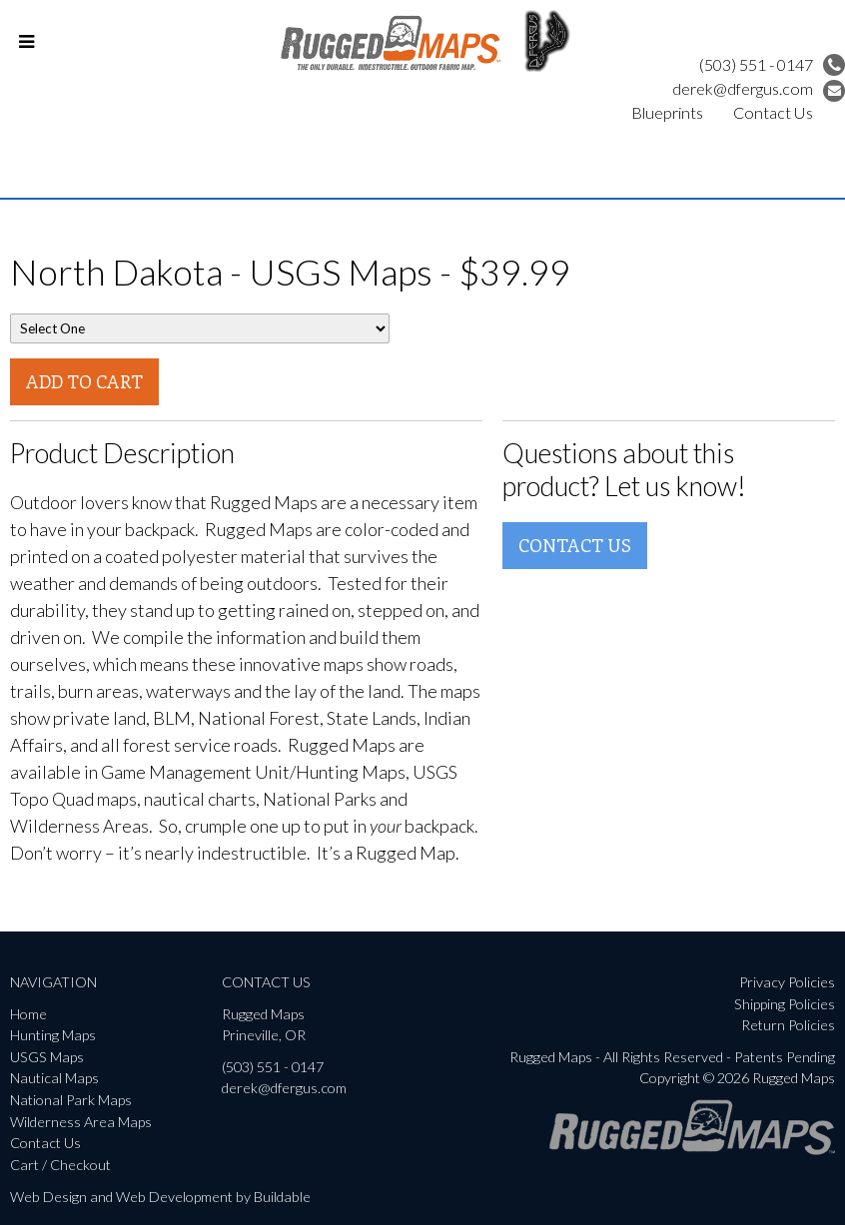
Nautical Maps (54, 1077)
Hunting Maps (53, 1034)
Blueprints (667, 112)
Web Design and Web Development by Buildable (160, 1196)
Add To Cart (84, 381)
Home (28, 1013)
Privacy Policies (787, 981)
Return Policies (788, 1024)
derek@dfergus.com (758, 88)
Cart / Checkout (60, 1164)
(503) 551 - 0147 (772, 64)
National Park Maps (71, 1099)
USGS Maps (47, 1056)
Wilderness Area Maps (81, 1121)
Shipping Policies (784, 1003)
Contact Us (773, 112)
